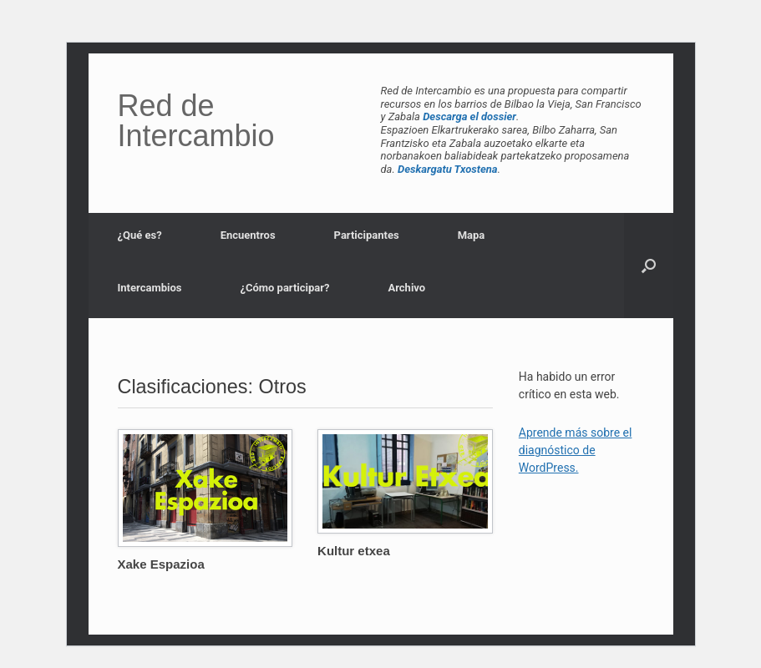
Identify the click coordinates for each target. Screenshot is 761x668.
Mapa (471, 235)
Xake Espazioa (161, 564)
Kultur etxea (353, 551)
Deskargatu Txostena (448, 169)
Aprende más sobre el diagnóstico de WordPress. (575, 450)
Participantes (366, 235)
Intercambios (150, 287)
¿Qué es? (140, 235)
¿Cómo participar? (284, 287)
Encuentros (248, 235)
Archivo (406, 287)
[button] (648, 265)
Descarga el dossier (469, 116)
